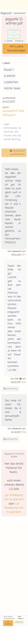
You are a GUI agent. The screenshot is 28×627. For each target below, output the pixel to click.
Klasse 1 (9, 70)
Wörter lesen (12, 88)
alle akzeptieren (8, 623)
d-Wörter (9, 76)
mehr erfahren (20, 617)
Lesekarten (11, 82)
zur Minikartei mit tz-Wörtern (14, 508)
